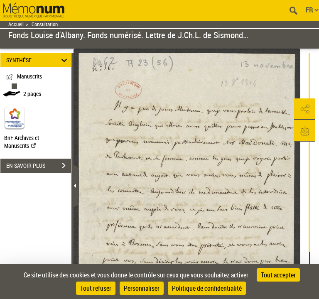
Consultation (45, 24)
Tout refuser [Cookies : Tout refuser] (95, 288)
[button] (304, 109)
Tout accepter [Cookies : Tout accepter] (278, 274)
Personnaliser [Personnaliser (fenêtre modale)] (142, 288)
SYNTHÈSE (38, 60)
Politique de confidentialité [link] (207, 288)
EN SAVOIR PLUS (38, 166)
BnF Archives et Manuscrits (21, 142)
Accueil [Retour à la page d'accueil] (16, 24)
